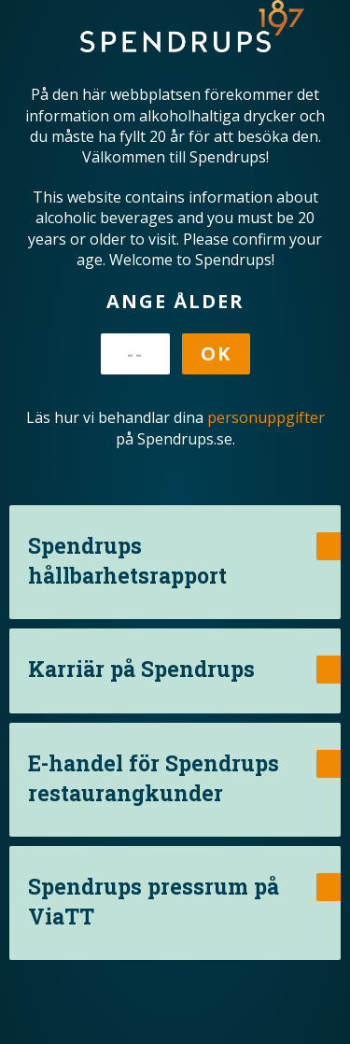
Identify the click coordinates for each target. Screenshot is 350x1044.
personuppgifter (266, 417)
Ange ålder (175, 301)
